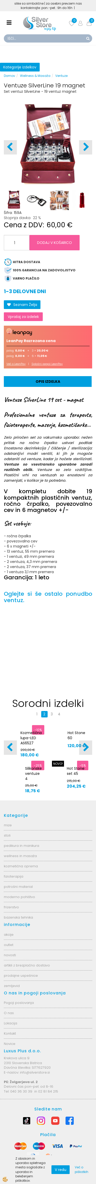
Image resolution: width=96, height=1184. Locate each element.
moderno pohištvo (19, 896)
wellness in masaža (20, 855)
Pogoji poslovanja (19, 1002)
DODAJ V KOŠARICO (54, 242)
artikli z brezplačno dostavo (27, 965)
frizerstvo (11, 907)
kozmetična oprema (21, 866)
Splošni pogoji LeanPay (47, 364)
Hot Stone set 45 (75, 771)
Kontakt (10, 1033)
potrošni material (18, 886)
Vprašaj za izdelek (23, 316)
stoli (7, 835)
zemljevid (12, 985)
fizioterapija (13, 876)
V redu (60, 1169)
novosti (10, 955)
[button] (85, 147)
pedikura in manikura (21, 845)
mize (8, 825)
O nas (9, 1013)
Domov (9, 76)
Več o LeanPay (16, 364)
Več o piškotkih (81, 1169)
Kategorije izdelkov (19, 67)
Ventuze (61, 76)
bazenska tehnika (18, 917)
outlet (8, 944)
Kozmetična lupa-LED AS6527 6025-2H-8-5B (31, 743)
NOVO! (58, 763)
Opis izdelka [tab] (48, 381)
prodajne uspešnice (21, 975)
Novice (9, 1043)
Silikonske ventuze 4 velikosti (33, 776)
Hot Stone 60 (76, 735)
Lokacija (10, 1023)
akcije (9, 934)
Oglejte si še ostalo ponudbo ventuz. (48, 597)
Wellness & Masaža (35, 76)
